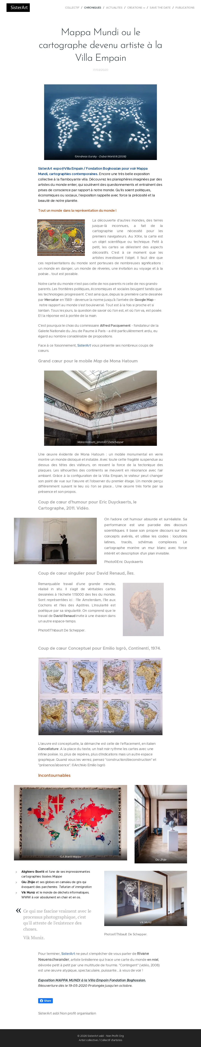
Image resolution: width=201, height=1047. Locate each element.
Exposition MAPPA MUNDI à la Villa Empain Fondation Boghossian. (92, 980)
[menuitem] (72, 7)
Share (45, 1000)
